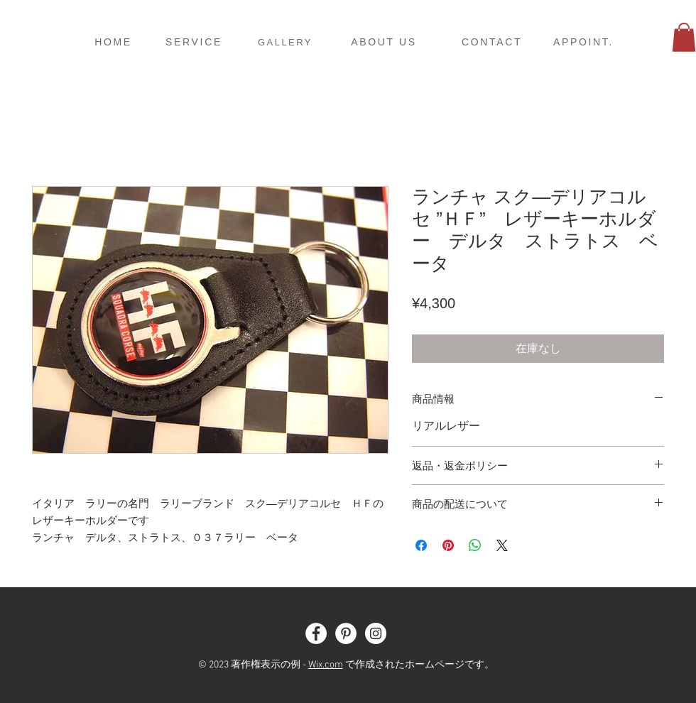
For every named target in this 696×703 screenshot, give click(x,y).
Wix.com (325, 665)
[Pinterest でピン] (448, 545)
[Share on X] (502, 545)
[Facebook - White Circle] (316, 633)
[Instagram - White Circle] (375, 633)
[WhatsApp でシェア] (475, 545)
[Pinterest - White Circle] (346, 633)
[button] (684, 37)
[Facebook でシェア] (421, 545)
